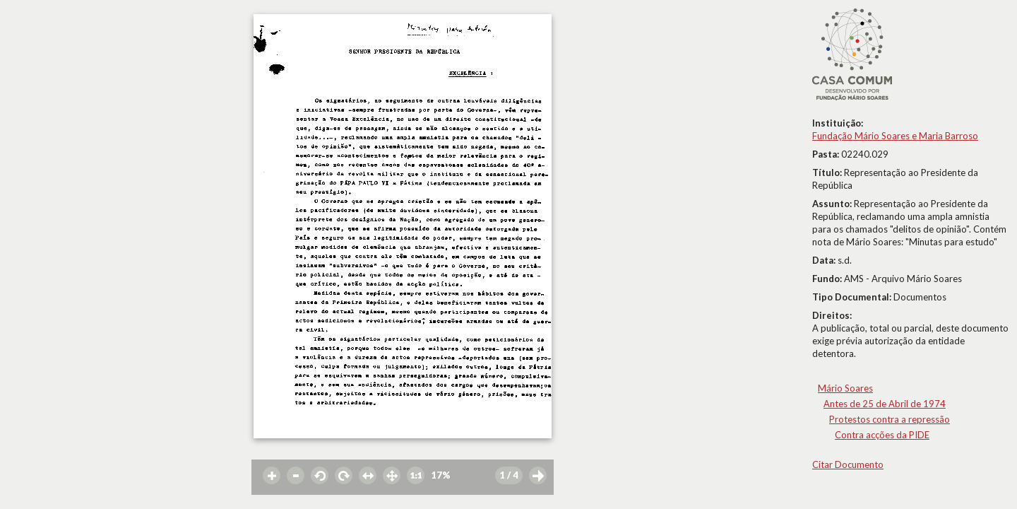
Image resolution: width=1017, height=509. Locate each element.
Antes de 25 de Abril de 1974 (884, 403)
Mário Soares (845, 388)
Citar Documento (848, 464)
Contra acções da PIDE (882, 434)
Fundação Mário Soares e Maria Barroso (895, 135)
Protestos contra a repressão (889, 419)
